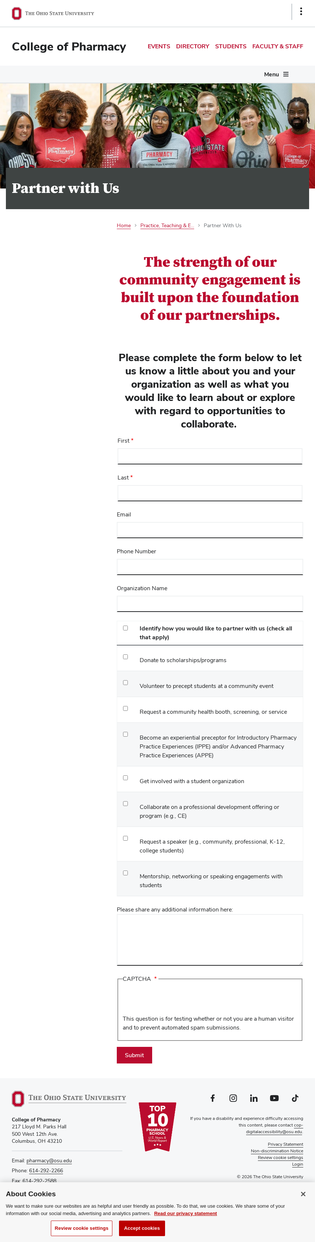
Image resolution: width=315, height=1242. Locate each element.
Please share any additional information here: (175, 909)
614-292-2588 (39, 1180)
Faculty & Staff (277, 46)
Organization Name (142, 588)
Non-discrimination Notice (277, 1151)
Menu (271, 74)
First (123, 440)
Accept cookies (142, 1229)
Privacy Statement (285, 1144)
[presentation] (179, 1000)
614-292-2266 (46, 1170)
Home (124, 225)
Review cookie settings (82, 1229)
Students (230, 46)
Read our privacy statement (185, 1214)
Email (124, 514)
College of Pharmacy (69, 46)
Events (159, 46)
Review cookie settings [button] (280, 1157)
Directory (192, 46)
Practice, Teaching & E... (167, 225)
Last (123, 477)
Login (297, 1164)
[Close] (303, 1195)
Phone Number (136, 551)
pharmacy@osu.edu (49, 1160)
